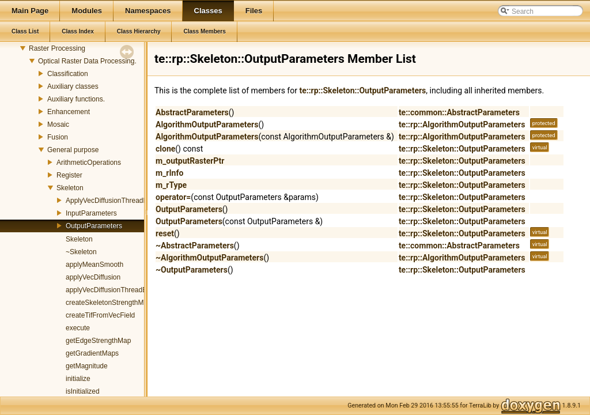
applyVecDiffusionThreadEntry (112, 290)
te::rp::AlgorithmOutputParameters (462, 124)
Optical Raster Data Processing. (87, 61)
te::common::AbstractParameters (459, 112)
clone (165, 148)
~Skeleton (81, 252)
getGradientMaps (92, 353)
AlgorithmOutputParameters (207, 124)
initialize (78, 379)
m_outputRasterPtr (190, 160)
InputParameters (91, 213)
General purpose (73, 150)
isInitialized (83, 391)
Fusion (57, 137)
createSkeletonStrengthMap (109, 303)
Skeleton (70, 188)
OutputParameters (94, 226)
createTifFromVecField (100, 315)
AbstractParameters (192, 112)
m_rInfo (169, 173)
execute (78, 328)
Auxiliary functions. (76, 99)
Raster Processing (57, 48)
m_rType (171, 185)
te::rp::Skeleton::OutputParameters (362, 90)
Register (69, 175)
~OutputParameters (192, 269)
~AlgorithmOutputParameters (209, 257)
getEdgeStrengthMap (98, 341)
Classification (67, 74)
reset (165, 233)
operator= (173, 197)
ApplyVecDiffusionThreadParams (116, 201)
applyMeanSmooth (94, 265)
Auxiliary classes (73, 86)
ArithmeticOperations (88, 163)
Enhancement (68, 112)
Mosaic (58, 124)
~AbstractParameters (195, 245)
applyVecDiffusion (93, 277)
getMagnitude (87, 366)
